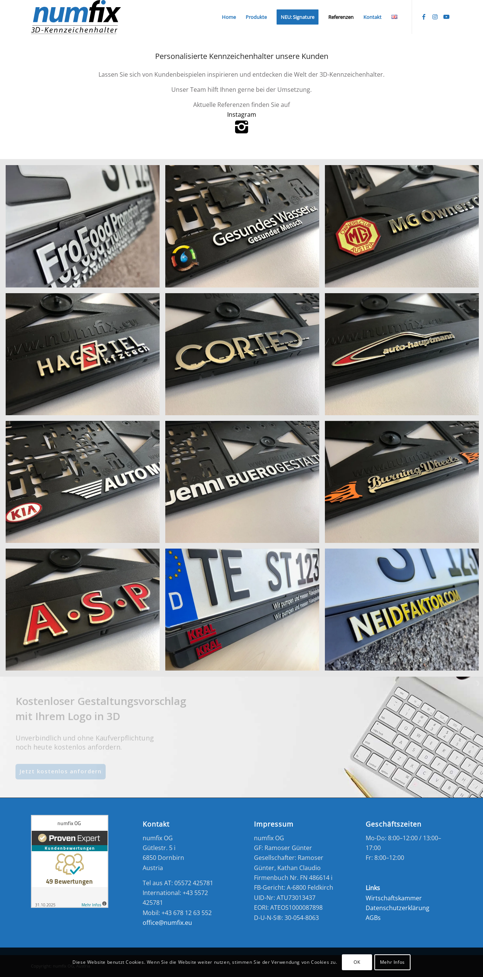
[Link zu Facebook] (423, 16)
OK (357, 962)
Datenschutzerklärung (397, 908)
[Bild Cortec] (245, 357)
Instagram (241, 122)
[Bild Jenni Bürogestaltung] (245, 485)
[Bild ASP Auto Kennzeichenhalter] (85, 612)
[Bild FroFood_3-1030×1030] (85, 229)
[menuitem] (229, 17)
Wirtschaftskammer (394, 898)
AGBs (373, 918)
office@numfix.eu (167, 922)
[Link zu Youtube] (446, 16)
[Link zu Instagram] (435, 16)
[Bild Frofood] (245, 229)
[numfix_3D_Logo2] (76, 17)
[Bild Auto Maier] (85, 485)
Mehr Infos (392, 962)
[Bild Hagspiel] (85, 357)
